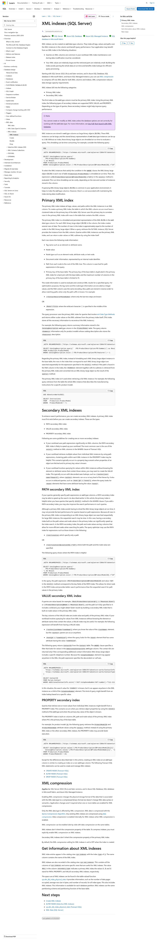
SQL (49, 16)
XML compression (106, 76)
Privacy (47, 934)
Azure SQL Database (74, 36)
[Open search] (147, 3)
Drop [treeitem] (11, 144)
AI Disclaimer (7, 934)
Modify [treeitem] (12, 141)
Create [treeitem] (12, 138)
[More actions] (113, 16)
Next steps (124, 32)
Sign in (152, 3)
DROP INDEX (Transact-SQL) (56, 777)
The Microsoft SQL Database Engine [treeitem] (18, 45)
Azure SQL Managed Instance (97, 36)
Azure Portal (130, 9)
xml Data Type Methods (106, 314)
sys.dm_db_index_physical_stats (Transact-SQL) (64, 907)
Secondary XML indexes (129, 23)
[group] (78, 158)
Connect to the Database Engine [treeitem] (17, 48)
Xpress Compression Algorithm (53, 814)
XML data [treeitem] (11, 125)
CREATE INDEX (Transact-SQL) (57, 770)
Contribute (39, 934)
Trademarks (90, 934)
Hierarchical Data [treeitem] (12, 73)
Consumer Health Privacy (62, 934)
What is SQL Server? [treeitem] (13, 42)
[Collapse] (34, 16)
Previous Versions (20, 934)
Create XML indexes (53, 901)
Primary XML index (128, 20)
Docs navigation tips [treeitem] (11, 32)
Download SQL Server (145, 9)
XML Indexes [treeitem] (14, 135)
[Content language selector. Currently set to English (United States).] (13, 929)
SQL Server (57, 16)
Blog (29, 934)
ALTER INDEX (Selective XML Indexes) (60, 904)
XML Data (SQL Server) (54, 910)
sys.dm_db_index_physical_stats (54, 879)
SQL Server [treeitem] (8, 29)
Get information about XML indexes (133, 29)
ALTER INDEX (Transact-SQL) (57, 774)
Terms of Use (79, 934)
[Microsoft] (4, 3)
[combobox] (20, 21)
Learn (44, 16)
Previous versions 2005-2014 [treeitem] (14, 35)
